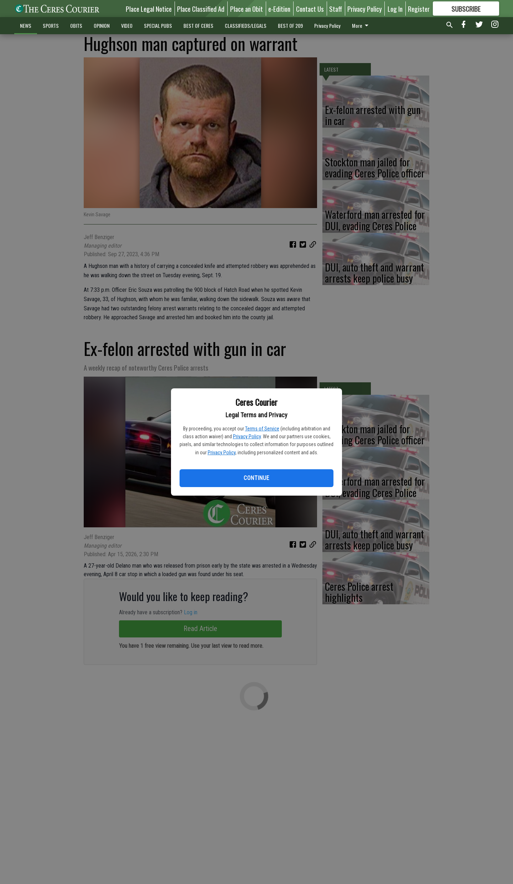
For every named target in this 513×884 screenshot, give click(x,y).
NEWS (25, 25)
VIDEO (127, 25)
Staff (335, 8)
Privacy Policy (247, 436)
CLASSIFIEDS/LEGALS (245, 25)
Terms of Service (262, 428)
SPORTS (51, 25)
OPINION (102, 25)
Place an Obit (246, 8)
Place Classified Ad (200, 8)
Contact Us (310, 8)
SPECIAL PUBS (158, 25)
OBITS (76, 25)
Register (419, 8)
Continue (256, 478)
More (361, 25)
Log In (395, 8)
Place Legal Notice (149, 8)
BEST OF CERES (198, 25)
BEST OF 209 (290, 25)
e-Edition (279, 8)
